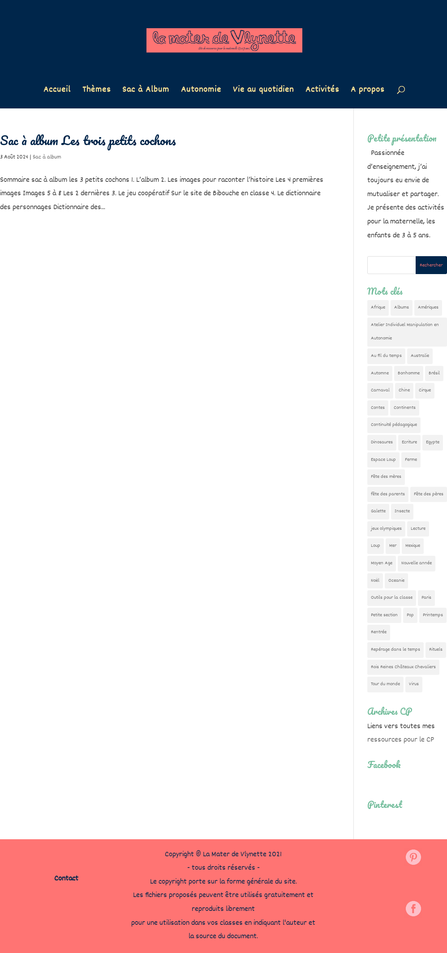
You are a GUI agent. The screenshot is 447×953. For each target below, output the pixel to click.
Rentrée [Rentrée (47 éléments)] (379, 632)
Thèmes (96, 91)
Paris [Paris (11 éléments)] (426, 597)
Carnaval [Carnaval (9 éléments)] (380, 390)
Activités (322, 91)
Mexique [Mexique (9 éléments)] (412, 545)
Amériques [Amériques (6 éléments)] (428, 307)
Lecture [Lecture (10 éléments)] (418, 528)
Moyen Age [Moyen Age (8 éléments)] (381, 563)
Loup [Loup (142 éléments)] (375, 545)
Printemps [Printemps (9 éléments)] (433, 615)
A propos (367, 91)
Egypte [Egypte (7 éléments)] (432, 442)
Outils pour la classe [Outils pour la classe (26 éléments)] (392, 597)
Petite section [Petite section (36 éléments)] (384, 615)
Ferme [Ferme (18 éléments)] (411, 460)
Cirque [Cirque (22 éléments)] (425, 390)
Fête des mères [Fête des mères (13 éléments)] (386, 477)
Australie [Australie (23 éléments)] (420, 356)
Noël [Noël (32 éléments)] (375, 580)
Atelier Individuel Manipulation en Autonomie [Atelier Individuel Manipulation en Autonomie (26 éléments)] (405, 332)
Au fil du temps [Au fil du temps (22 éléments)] (386, 356)
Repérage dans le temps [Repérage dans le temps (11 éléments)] (395, 649)
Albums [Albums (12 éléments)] (401, 307)
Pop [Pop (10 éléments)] (410, 615)
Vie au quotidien (263, 91)
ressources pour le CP (400, 740)
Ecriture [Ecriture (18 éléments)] (409, 442)
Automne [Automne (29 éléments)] (380, 373)
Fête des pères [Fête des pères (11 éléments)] (428, 494)
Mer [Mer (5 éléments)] (392, 545)
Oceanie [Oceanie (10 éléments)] (396, 580)
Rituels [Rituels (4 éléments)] (436, 649)
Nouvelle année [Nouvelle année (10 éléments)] (416, 563)
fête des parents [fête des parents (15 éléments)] (388, 494)
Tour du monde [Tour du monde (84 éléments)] (385, 684)
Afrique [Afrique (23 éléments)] (378, 307)
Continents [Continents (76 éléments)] (405, 408)
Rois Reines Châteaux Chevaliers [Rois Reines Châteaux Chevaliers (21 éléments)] (403, 667)
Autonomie (201, 91)
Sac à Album (145, 91)
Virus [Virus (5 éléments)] (414, 684)
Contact (66, 878)
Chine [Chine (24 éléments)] (404, 390)
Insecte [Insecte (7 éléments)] (402, 511)
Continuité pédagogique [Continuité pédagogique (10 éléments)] (394, 425)
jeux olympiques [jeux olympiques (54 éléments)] (386, 528)
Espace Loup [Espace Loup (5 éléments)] (383, 460)
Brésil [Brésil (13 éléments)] (434, 373)
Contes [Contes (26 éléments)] (378, 408)
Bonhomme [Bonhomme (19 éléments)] (409, 373)
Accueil (57, 91)
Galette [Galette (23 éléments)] (378, 511)
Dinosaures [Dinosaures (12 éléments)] (382, 442)
